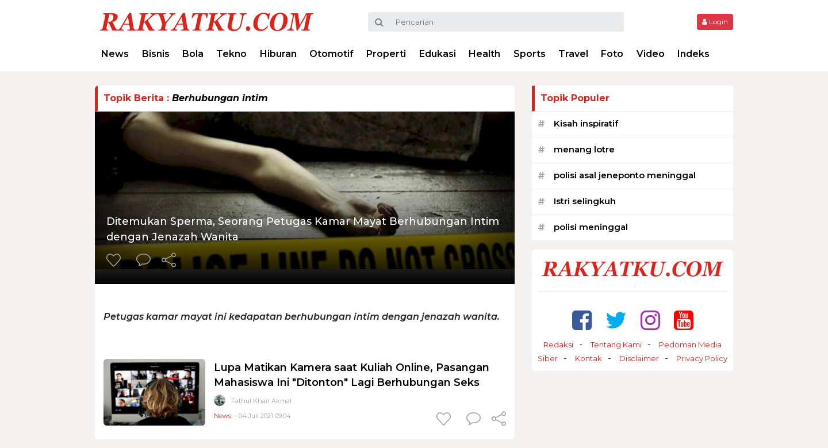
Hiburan (278, 53)
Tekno (231, 53)
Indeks (693, 53)
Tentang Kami (616, 344)
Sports (529, 53)
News (115, 53)
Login (715, 21)
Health (484, 53)
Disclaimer (639, 358)
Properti (386, 53)
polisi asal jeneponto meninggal (625, 175)
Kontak (588, 358)
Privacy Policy (701, 358)
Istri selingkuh (585, 201)
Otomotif (331, 53)
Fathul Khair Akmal (261, 401)
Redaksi (558, 344)
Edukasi (437, 53)
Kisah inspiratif (586, 123)
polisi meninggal (591, 226)
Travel (573, 53)
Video (651, 53)
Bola (193, 53)
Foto (612, 53)
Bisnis (156, 53)
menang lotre (584, 149)
